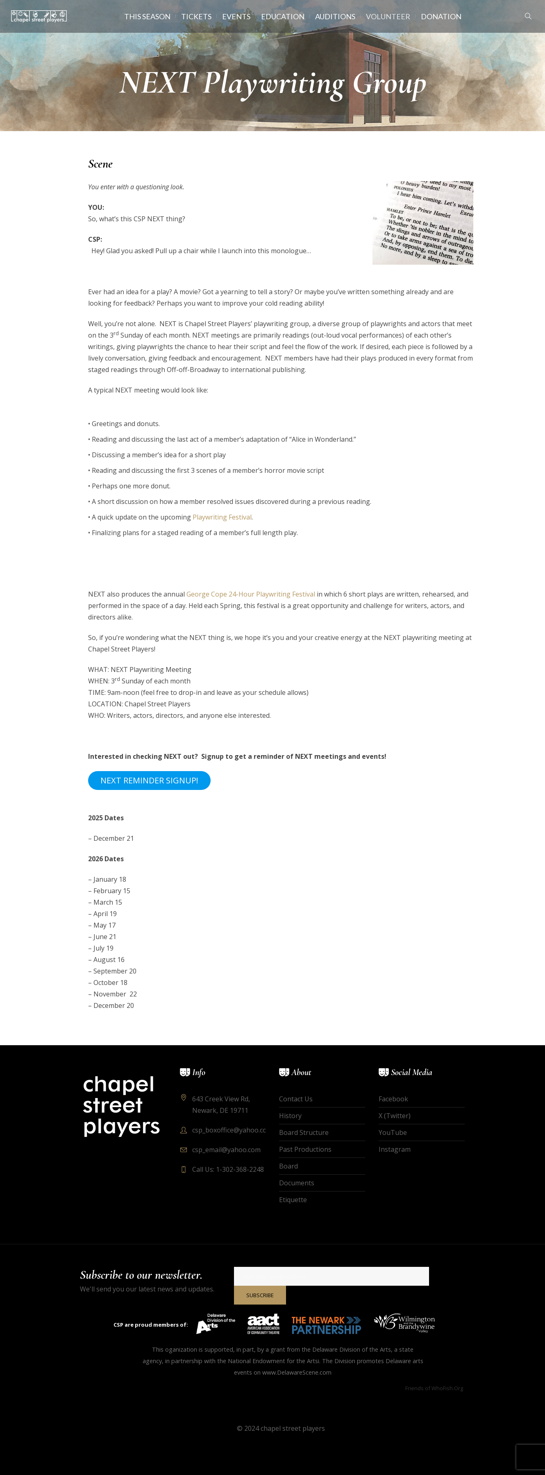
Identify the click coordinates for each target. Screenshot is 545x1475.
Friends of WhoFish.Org (434, 1388)
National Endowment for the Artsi (273, 1361)
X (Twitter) (395, 1115)
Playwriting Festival (222, 517)
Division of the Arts (365, 1349)
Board (288, 1166)
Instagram (395, 1149)
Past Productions (305, 1149)
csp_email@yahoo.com (226, 1149)
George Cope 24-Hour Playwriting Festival (250, 594)
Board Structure (304, 1132)
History (290, 1115)
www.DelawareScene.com (297, 1372)
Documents (296, 1182)
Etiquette (293, 1199)
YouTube (393, 1132)
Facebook (393, 1098)
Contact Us (296, 1098)
